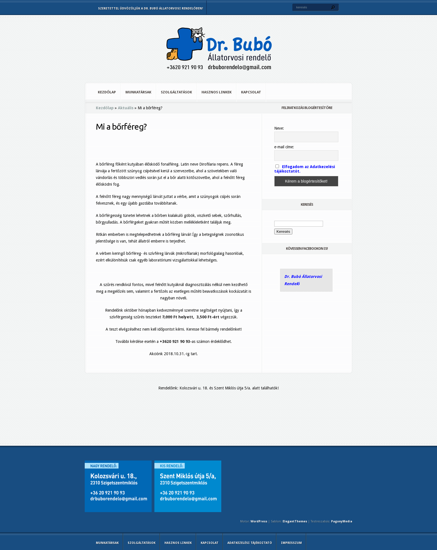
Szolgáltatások (176, 92)
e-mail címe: (284, 147)
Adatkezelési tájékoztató (249, 543)
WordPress (259, 521)
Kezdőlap (107, 92)
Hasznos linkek (216, 92)
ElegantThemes (295, 521)
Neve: (279, 128)
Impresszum (291, 543)
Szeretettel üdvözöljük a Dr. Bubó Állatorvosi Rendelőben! (150, 8)
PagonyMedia (341, 521)
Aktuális (125, 108)
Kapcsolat (251, 92)
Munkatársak (138, 92)
